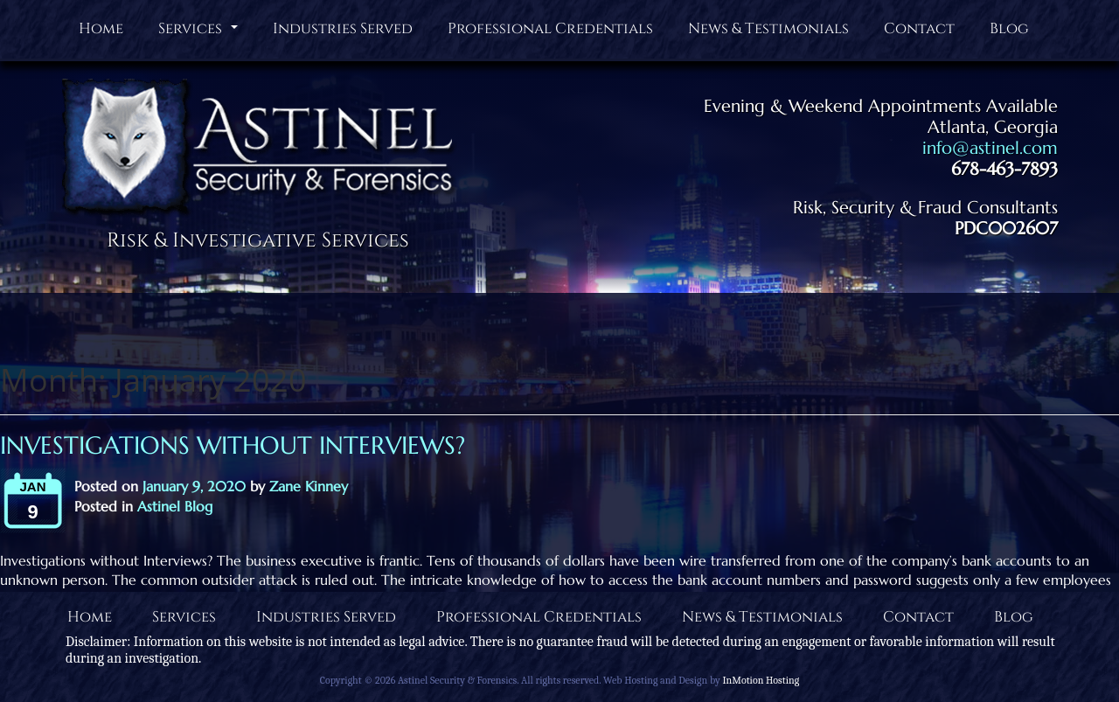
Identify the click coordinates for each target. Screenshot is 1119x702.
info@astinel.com (990, 148)
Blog (1009, 28)
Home (101, 28)
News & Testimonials (768, 28)
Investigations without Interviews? (232, 445)
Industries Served (343, 28)
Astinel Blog (174, 506)
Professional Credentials (550, 28)
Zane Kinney (308, 486)
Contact (919, 28)
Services (200, 32)
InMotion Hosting (760, 680)
